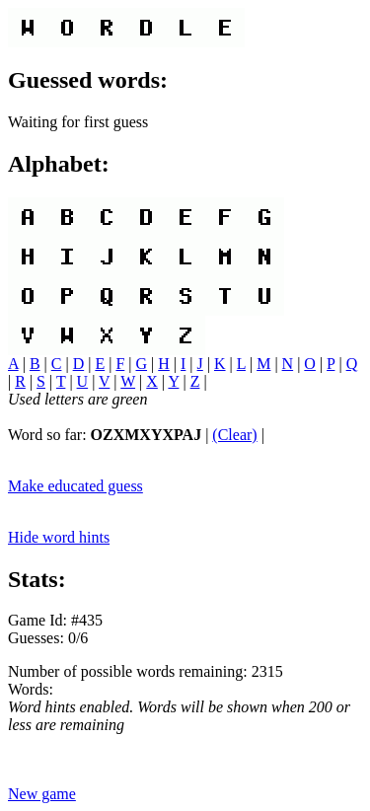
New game (42, 793)
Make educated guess (75, 486)
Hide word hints (59, 537)
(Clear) (234, 434)
